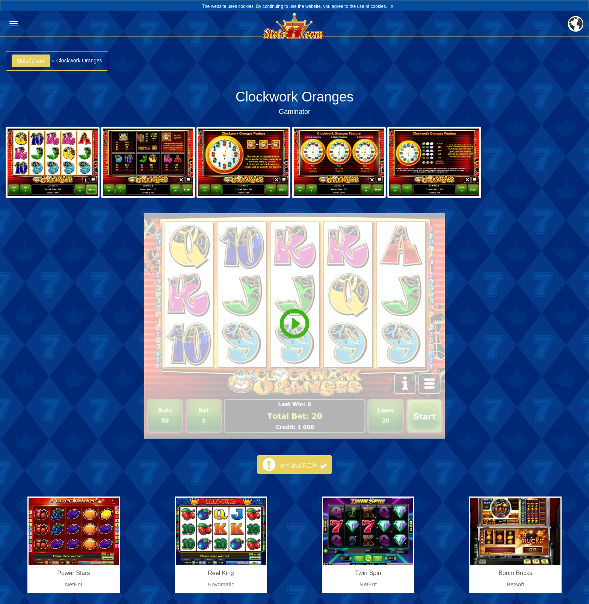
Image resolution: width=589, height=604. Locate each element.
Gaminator (294, 111)
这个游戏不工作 (303, 466)
